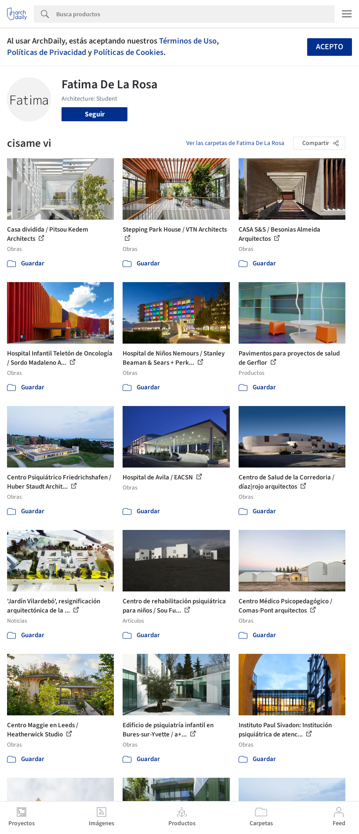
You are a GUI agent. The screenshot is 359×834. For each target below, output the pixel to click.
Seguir (95, 114)
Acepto (329, 46)
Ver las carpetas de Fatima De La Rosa (235, 143)
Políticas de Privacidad (46, 52)
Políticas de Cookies (128, 52)
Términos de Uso (188, 41)
